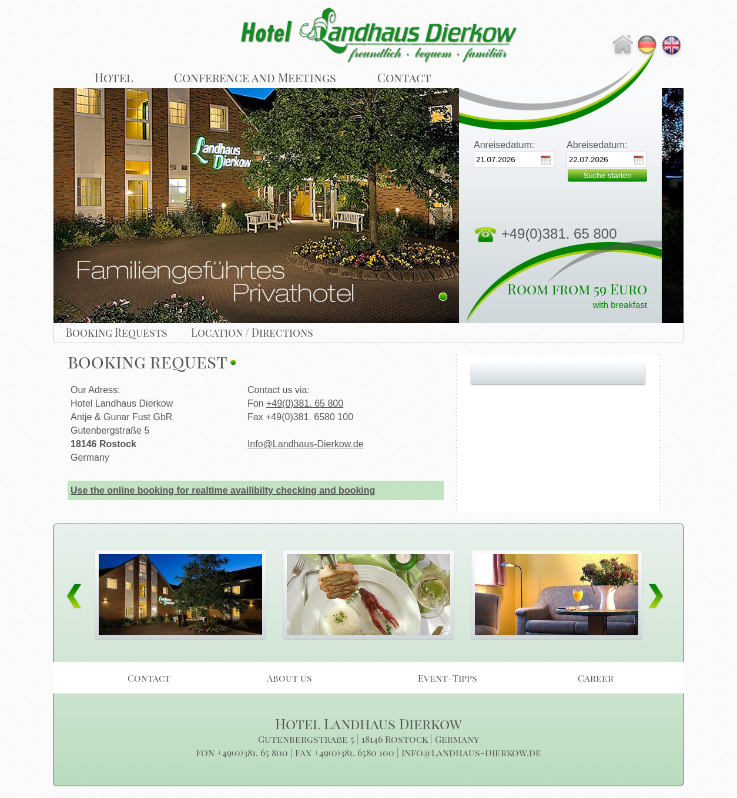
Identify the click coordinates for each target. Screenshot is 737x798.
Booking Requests (117, 333)
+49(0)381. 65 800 (304, 403)
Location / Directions (252, 333)
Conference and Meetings (255, 77)
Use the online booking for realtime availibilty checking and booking (223, 490)
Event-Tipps (447, 678)
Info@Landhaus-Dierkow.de (305, 444)
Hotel (114, 77)
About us (289, 678)
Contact (404, 77)
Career (596, 678)
